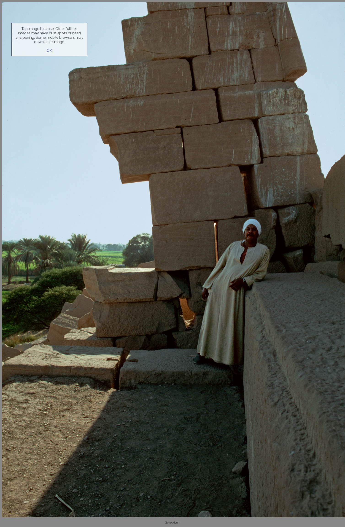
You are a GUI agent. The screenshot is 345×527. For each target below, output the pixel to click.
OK (49, 50)
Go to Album (172, 522)
